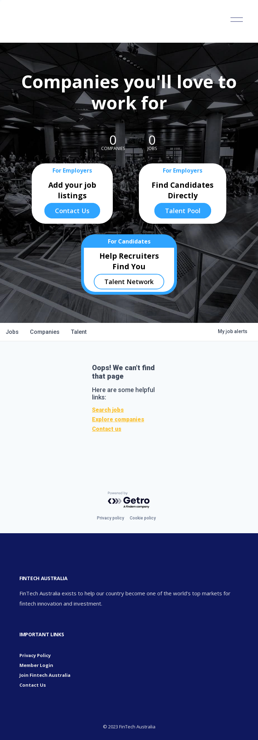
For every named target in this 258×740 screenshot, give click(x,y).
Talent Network (129, 281)
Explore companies (118, 419)
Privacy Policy (35, 655)
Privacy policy (110, 518)
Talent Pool (183, 210)
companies (45, 332)
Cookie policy (143, 518)
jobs (12, 332)
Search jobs (108, 410)
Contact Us (72, 210)
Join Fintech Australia (44, 675)
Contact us (106, 429)
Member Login (36, 665)
